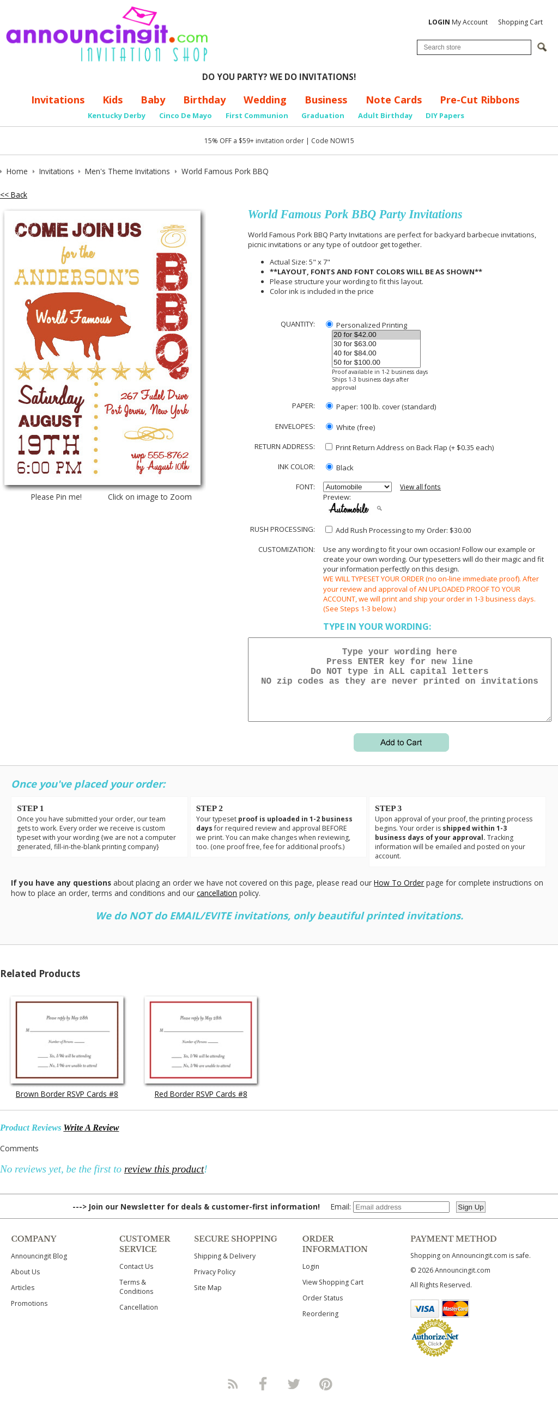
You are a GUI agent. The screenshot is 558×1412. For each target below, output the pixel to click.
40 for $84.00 (376, 353)
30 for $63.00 (376, 344)
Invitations (57, 99)
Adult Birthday (385, 115)
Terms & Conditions (136, 1300)
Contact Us (136, 1279)
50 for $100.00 (376, 362)
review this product (164, 1182)
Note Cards (394, 99)
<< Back (13, 194)
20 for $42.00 (376, 335)
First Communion (257, 115)
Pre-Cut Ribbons (479, 99)
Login (310, 1279)
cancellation (217, 906)
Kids (112, 99)
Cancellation (138, 1320)
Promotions (29, 1316)
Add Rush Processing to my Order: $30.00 (398, 530)
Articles (22, 1300)
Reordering (320, 1326)
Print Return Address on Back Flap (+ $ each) (409, 447)
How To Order (399, 896)
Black (340, 467)
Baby (153, 99)
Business (326, 99)
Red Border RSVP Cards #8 (201, 1107)
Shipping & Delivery (225, 1269)
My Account (458, 22)
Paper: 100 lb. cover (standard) (381, 407)
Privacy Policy (214, 1285)
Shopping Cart (520, 22)
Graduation (322, 115)
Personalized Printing (366, 325)
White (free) (350, 427)
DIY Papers (445, 115)
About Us (25, 1285)
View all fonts (420, 487)
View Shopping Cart (332, 1295)
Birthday (204, 99)
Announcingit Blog (39, 1269)
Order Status (322, 1311)
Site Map (208, 1300)
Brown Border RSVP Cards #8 (67, 1107)
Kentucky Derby (116, 115)
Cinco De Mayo (185, 115)
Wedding (265, 99)
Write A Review (91, 1140)
